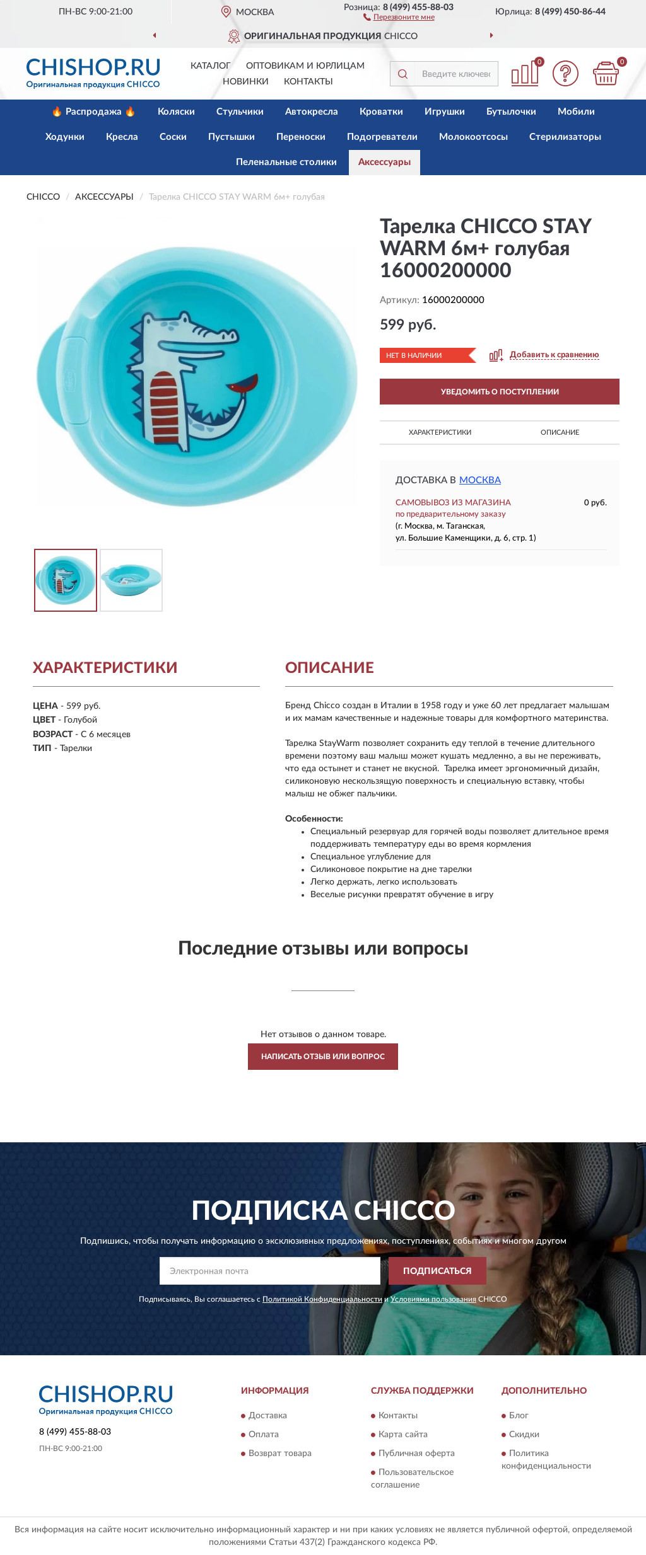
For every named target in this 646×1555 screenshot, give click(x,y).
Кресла (122, 137)
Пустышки (231, 137)
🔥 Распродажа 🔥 (93, 112)
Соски (173, 137)
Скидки (524, 1434)
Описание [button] (560, 432)
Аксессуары (384, 162)
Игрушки (445, 112)
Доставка (268, 1415)
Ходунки (65, 137)
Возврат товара (280, 1453)
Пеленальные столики (286, 162)
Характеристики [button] (440, 432)
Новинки (246, 81)
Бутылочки (511, 112)
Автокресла (311, 112)
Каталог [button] (211, 66)
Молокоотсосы (473, 137)
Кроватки (381, 112)
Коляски (176, 112)
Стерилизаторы (565, 137)
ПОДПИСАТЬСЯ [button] (437, 1271)
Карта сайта (403, 1434)
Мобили (576, 112)
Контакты (308, 81)
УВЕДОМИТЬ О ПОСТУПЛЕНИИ (500, 392)
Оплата (264, 1434)
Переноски (301, 137)
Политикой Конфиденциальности (322, 1299)
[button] (399, 16)
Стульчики (240, 112)
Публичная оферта (417, 1453)
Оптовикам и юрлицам (305, 66)
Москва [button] (480, 480)
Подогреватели (382, 137)
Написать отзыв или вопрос (323, 1056)
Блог (519, 1415)
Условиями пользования (433, 1299)
